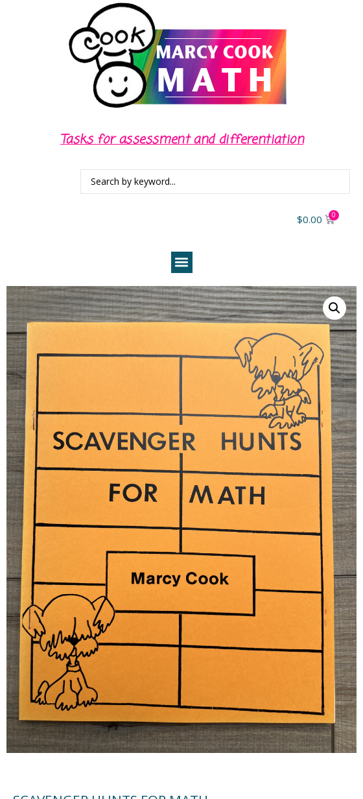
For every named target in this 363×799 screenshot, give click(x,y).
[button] (182, 262)
